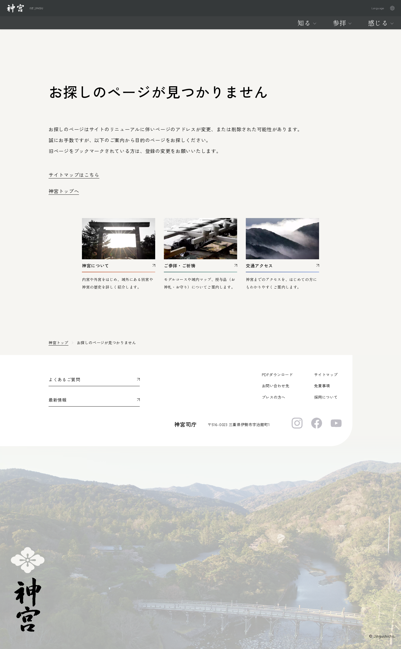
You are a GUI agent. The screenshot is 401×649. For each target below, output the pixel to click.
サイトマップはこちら (74, 174)
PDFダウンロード (277, 374)
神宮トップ (58, 342)
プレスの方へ (273, 397)
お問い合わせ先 (275, 385)
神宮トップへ (64, 190)
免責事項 (322, 385)
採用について (326, 397)
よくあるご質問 (64, 379)
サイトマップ (326, 374)
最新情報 (58, 400)
